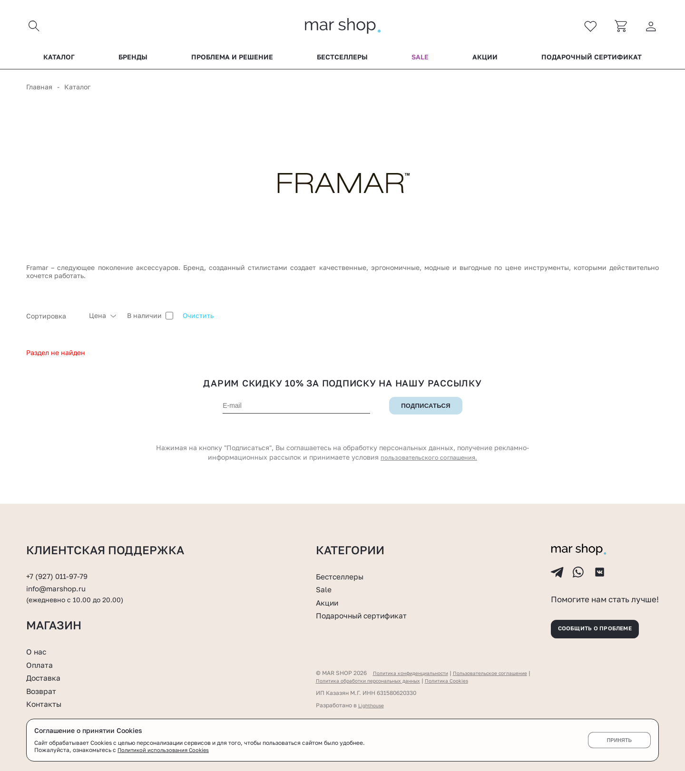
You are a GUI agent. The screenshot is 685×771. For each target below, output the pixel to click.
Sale (420, 61)
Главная (39, 91)
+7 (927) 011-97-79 (60, 565)
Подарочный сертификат (591, 61)
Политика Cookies (468, 680)
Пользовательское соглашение (510, 672)
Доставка (46, 677)
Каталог (59, 61)
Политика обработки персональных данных (377, 680)
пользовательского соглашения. (429, 462)
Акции (485, 61)
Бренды (132, 61)
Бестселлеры (342, 61)
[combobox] (52, 319)
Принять (619, 740)
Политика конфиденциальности (417, 672)
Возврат (43, 690)
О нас (37, 651)
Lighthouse (373, 705)
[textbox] (52, 319)
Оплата (41, 664)
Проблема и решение (232, 61)
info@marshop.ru (59, 578)
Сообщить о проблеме (604, 626)
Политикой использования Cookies (166, 749)
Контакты (46, 703)
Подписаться (425, 410)
